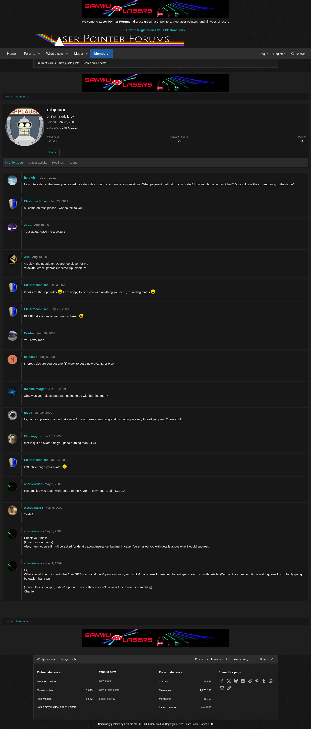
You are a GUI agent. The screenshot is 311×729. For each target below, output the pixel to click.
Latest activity (107, 693)
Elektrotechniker (70, 206)
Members (133, 53)
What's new (86, 53)
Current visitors (47, 62)
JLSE (62, 230)
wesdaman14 (67, 513)
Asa (61, 262)
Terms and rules (220, 659)
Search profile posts (94, 62)
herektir (64, 178)
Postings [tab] (92, 163)
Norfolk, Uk (101, 117)
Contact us (201, 659)
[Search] (266, 54)
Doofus (63, 338)
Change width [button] (67, 659)
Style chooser (47, 659)
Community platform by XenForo (131, 724)
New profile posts (69, 62)
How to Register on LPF (143, 30)
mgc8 (62, 418)
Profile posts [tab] (49, 163)
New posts (105, 678)
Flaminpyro (66, 441)
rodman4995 (204, 707)
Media (111, 53)
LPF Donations (174, 30)
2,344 (87, 142)
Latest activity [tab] (72, 163)
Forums (61, 53)
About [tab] (107, 163)
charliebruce (67, 489)
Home (44, 53)
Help (254, 659)
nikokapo (65, 362)
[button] (71, 53)
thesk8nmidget (69, 394)
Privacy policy (240, 659)
